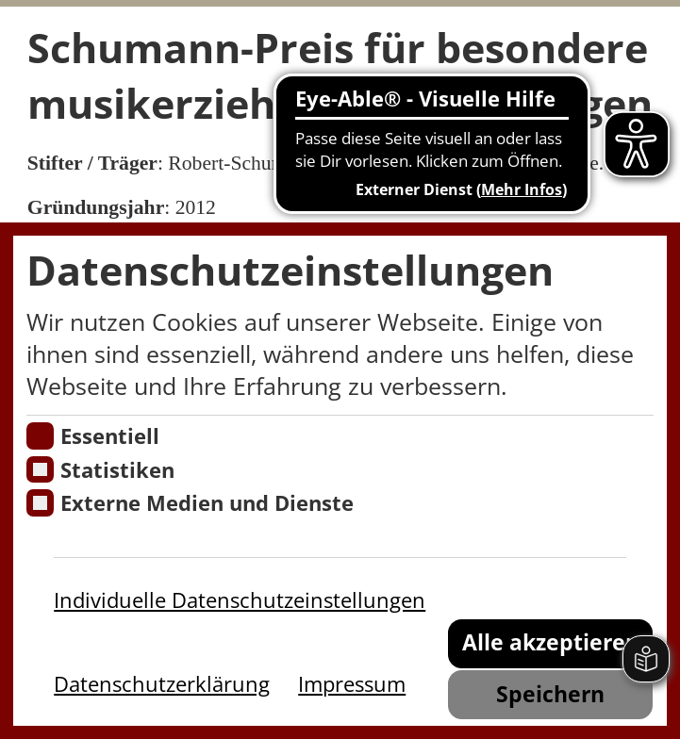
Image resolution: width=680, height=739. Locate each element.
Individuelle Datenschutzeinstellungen (239, 600)
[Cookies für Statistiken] (39, 469)
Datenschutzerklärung (162, 684)
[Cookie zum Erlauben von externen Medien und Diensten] (39, 502)
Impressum (352, 684)
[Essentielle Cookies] (39, 435)
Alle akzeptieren (550, 642)
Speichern (550, 694)
